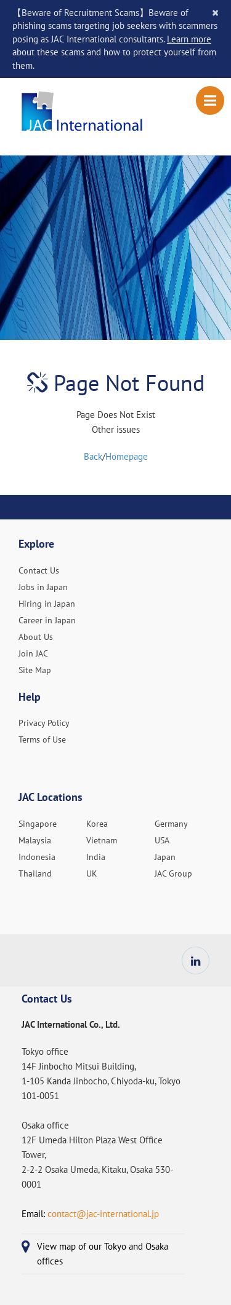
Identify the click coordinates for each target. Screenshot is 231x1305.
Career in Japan (47, 620)
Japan (165, 856)
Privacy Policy (44, 722)
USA (162, 840)
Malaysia (34, 840)
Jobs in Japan (43, 587)
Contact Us (38, 570)
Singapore (37, 823)
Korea (97, 823)
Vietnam (101, 840)
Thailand (35, 873)
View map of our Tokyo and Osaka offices (102, 1253)
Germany (171, 823)
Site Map (34, 670)
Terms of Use (42, 739)
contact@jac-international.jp (103, 1214)
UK (91, 873)
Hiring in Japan (46, 603)
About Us (35, 636)
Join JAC (33, 653)
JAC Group (173, 873)
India (95, 856)
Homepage (126, 456)
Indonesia (36, 856)
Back (93, 456)
